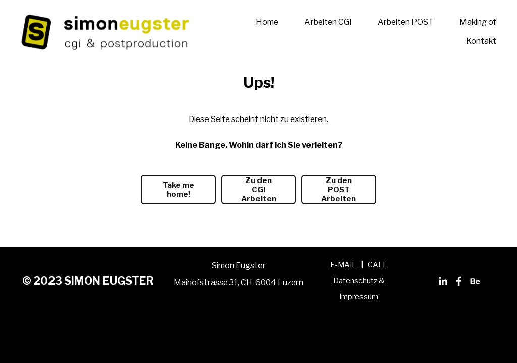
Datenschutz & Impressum (359, 288)
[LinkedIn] (443, 281)
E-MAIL (343, 264)
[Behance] (475, 281)
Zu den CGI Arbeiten (258, 189)
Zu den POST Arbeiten (338, 189)
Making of (477, 22)
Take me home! (178, 189)
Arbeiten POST (406, 22)
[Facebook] (459, 281)
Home (267, 22)
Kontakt (481, 41)
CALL (377, 264)
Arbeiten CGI (328, 22)
